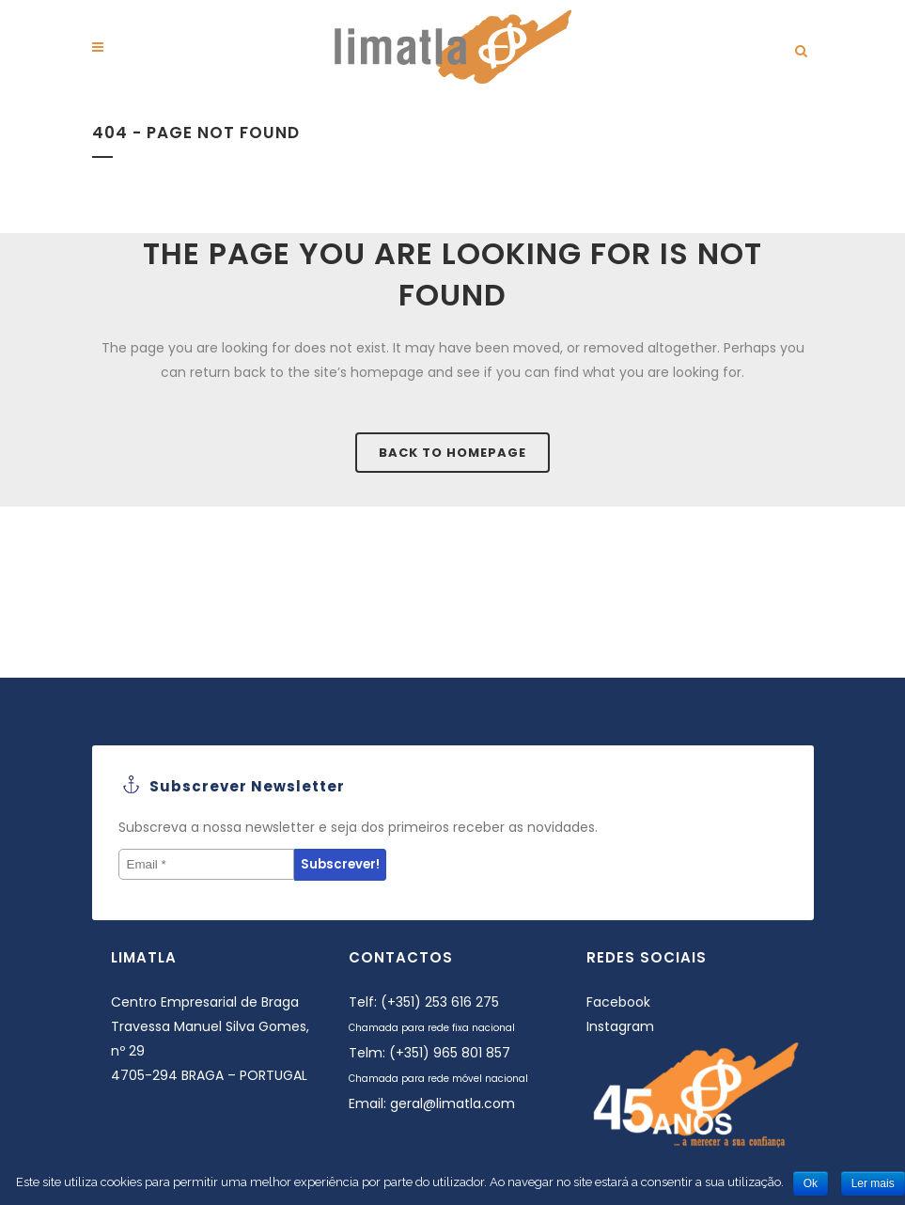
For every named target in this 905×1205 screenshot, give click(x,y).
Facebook (618, 1002)
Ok (811, 1183)
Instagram (620, 1026)
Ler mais (873, 1183)
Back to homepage (452, 453)
